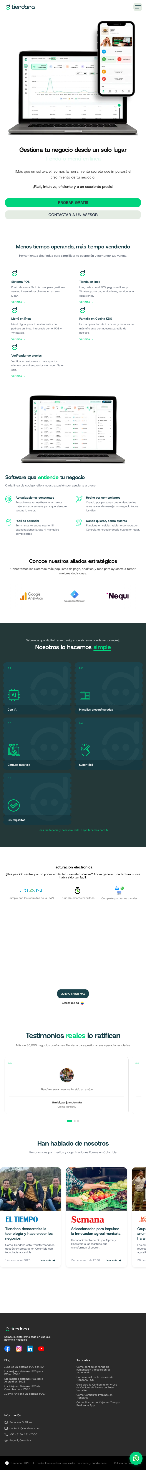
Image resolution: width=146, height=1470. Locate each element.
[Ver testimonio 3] (78, 1121)
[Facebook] (7, 1349)
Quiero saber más (73, 993)
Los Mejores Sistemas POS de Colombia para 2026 (22, 1388)
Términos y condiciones (91, 1463)
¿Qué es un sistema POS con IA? (24, 1367)
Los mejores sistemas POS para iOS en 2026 (23, 1373)
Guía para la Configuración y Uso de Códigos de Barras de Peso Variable (96, 1387)
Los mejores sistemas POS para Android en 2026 (23, 1380)
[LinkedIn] (30, 1349)
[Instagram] (19, 1349)
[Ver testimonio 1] (69, 1121)
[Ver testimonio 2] (75, 1121)
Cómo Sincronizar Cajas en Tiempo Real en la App (97, 1404)
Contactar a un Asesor (73, 214)
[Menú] (137, 7)
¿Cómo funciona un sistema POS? (24, 1393)
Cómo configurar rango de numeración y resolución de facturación (93, 1370)
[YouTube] (41, 1349)
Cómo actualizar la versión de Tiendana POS (94, 1378)
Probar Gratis (73, 202)
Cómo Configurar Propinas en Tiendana (94, 1396)
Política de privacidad (127, 1463)
